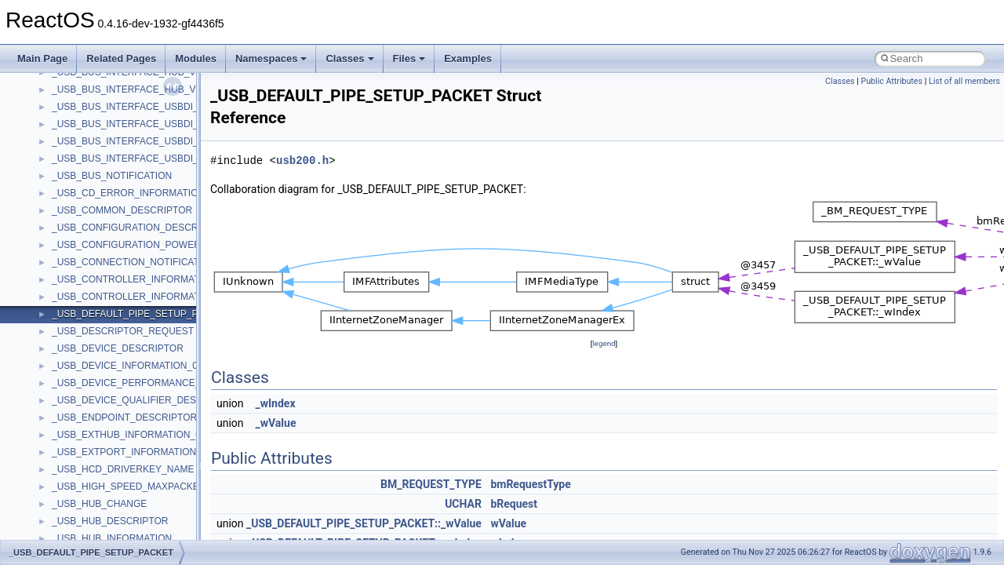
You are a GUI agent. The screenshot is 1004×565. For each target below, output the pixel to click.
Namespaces (271, 58)
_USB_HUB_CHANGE (99, 503)
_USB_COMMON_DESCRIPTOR (122, 210)
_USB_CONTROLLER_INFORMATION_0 (139, 279)
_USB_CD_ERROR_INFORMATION (128, 193)
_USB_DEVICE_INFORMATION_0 (125, 365)
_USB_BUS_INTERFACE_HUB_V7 (126, 89)
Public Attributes (891, 81)
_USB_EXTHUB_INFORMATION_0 (126, 434)
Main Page (42, 58)
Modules (195, 58)
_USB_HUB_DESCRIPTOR (110, 521)
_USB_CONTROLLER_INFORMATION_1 (139, 296)
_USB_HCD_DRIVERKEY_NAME (123, 469)
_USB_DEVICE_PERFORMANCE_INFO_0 (142, 382)
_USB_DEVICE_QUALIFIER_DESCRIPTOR (145, 400)
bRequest (513, 504)
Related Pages (121, 58)
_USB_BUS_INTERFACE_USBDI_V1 (130, 123)
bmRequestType (530, 484)
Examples (468, 58)
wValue (508, 523)
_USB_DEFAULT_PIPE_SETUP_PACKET (140, 313)
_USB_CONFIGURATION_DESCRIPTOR (139, 227)
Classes (349, 58)
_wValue (276, 423)
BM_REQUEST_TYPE (431, 484)
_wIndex (276, 403)
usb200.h (302, 160)
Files (409, 58)
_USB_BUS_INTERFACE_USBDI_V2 (130, 141)
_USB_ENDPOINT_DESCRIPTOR (124, 417)
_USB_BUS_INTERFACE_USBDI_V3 (130, 158)
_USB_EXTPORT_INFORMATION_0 (129, 452)
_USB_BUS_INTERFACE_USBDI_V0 (130, 106)
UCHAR (463, 504)
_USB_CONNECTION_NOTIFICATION (134, 262)
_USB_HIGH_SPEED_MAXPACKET (128, 486)
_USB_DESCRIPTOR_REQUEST (123, 331)
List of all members (964, 81)
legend (603, 343)
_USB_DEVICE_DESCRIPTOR (118, 348)
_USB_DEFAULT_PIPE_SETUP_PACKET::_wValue (364, 523)
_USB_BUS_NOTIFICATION (112, 175)
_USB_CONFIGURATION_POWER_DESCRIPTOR (159, 244)
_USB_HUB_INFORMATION (112, 538)
